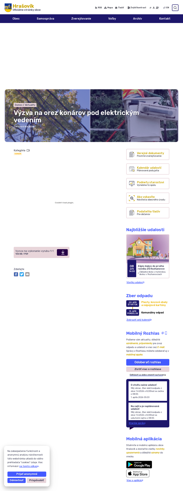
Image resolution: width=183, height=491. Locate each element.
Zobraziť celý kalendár (139, 257)
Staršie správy (137, 361)
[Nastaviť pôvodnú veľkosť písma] (153, 8)
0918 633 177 (155, 478)
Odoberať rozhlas (148, 300)
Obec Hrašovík (31, 455)
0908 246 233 (156, 472)
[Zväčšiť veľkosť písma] (157, 8)
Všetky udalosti (135, 220)
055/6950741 (155, 475)
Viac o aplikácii (135, 418)
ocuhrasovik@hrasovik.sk (162, 481)
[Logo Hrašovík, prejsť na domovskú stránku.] (23, 7)
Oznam (18, 92)
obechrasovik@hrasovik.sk (163, 484)
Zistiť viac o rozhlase (148, 307)
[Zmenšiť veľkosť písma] (150, 8)
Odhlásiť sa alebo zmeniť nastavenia (148, 313)
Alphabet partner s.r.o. (47, 453)
